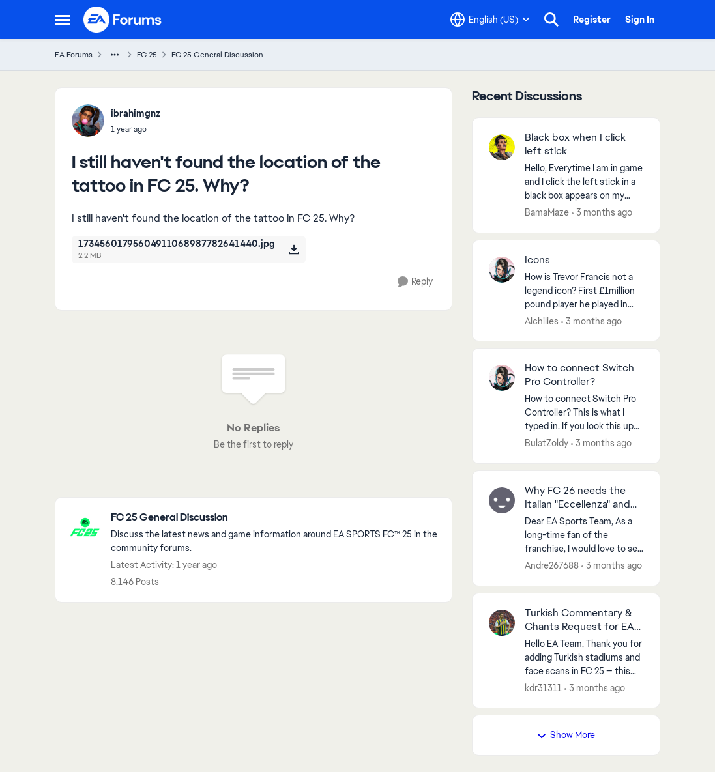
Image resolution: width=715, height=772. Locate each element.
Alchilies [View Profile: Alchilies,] (542, 320)
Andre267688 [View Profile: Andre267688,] (552, 565)
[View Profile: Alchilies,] (502, 270)
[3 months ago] (602, 213)
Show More (565, 735)
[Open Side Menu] (62, 19)
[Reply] (415, 282)
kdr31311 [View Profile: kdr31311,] (543, 687)
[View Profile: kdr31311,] (502, 623)
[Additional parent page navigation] (115, 55)
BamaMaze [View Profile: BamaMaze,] (547, 212)
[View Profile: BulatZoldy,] (502, 378)
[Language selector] (490, 20)
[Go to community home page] (123, 20)
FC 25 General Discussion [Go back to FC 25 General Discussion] (217, 55)
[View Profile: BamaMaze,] (502, 147)
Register (592, 19)
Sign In (639, 19)
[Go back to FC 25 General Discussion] (275, 517)
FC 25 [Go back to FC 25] (147, 55)
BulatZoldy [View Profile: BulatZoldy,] (546, 443)
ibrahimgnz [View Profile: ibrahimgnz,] (135, 113)
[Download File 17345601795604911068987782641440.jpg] (294, 249)
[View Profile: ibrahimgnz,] (88, 120)
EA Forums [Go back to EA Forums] (74, 55)
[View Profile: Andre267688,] (502, 500)
